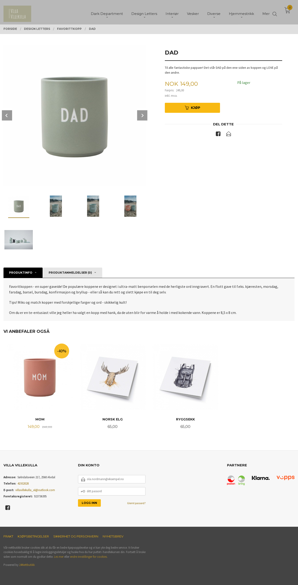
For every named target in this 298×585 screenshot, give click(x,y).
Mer (266, 12)
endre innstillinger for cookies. (89, 557)
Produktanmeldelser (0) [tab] (70, 272)
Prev (7, 115)
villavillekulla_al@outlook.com (35, 490)
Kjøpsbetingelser (33, 536)
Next (142, 115)
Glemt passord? (136, 503)
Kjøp (192, 108)
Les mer (59, 557)
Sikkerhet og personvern (75, 536)
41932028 (23, 483)
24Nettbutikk (27, 565)
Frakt (8, 536)
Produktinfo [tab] (20, 272)
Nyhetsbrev (113, 536)
